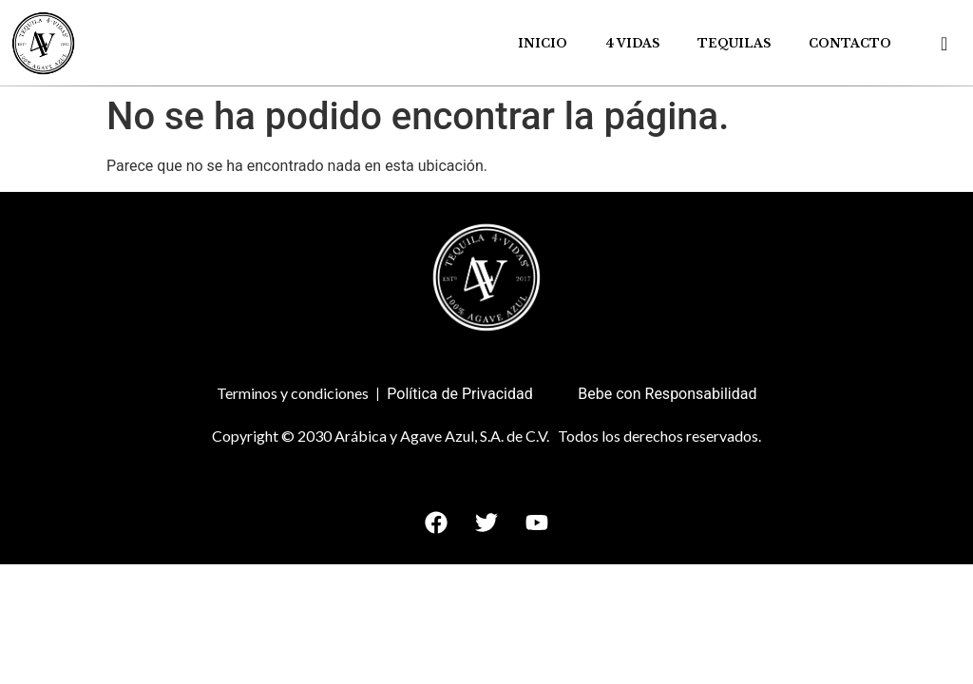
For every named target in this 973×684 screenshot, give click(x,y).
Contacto (850, 43)
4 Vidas (632, 43)
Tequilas (734, 43)
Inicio (542, 43)
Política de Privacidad (459, 394)
